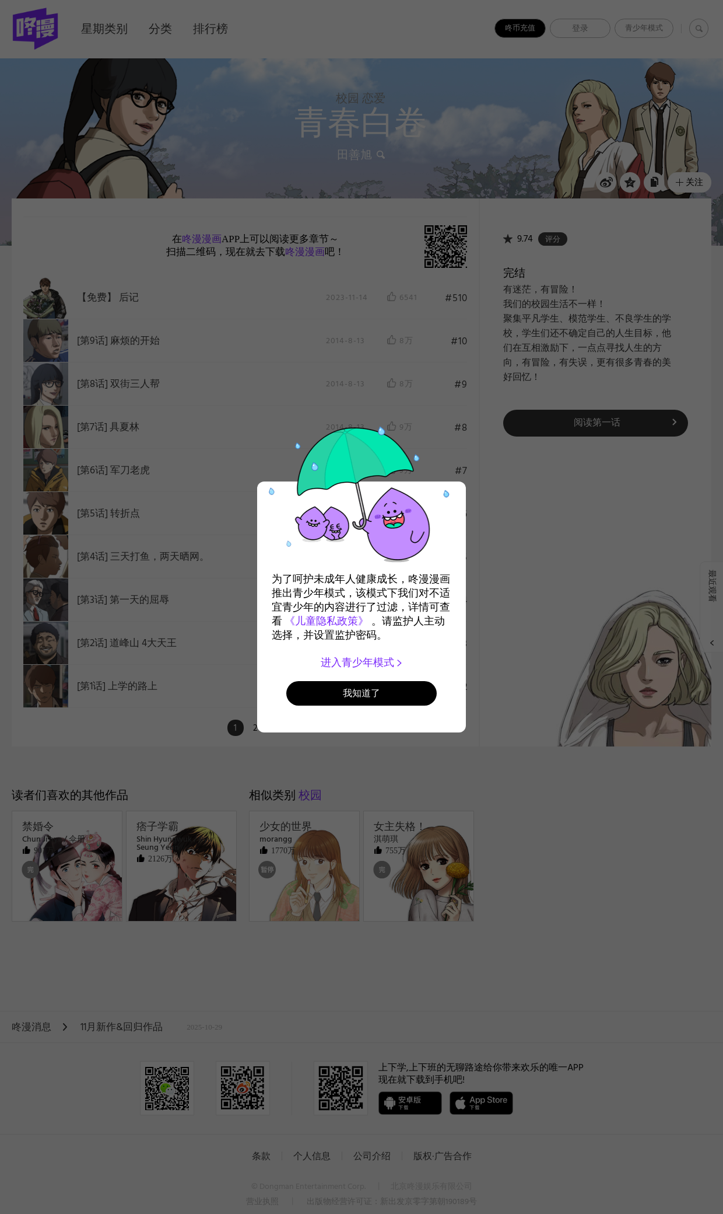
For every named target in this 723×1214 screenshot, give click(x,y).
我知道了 (361, 693)
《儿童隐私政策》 (326, 621)
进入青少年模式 (362, 662)
